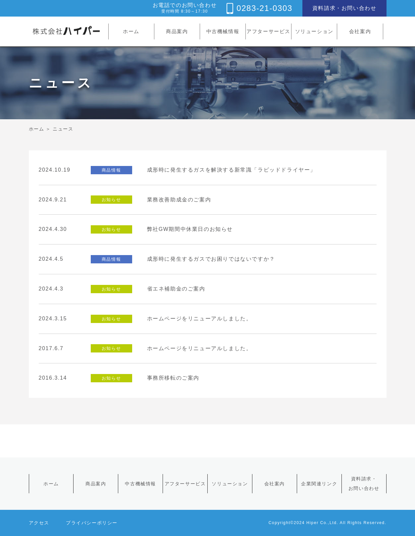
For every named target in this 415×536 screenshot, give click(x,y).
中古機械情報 (222, 31)
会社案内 (360, 31)
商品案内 (177, 31)
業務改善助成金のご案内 (179, 199)
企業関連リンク (319, 483)
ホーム (131, 31)
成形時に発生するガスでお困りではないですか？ (211, 259)
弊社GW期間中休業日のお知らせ (190, 229)
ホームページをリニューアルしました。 (199, 318)
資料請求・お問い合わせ (344, 8)
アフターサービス (268, 31)
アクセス (39, 522)
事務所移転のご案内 (173, 378)
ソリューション (314, 31)
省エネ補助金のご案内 (176, 289)
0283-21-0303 (264, 8)
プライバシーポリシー (92, 522)
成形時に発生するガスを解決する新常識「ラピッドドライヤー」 (231, 170)
